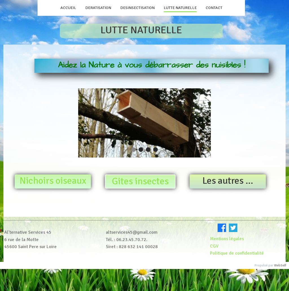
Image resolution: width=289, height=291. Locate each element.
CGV (214, 246)
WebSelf (280, 265)
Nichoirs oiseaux (52, 181)
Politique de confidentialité (237, 253)
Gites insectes (140, 181)
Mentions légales (227, 239)
